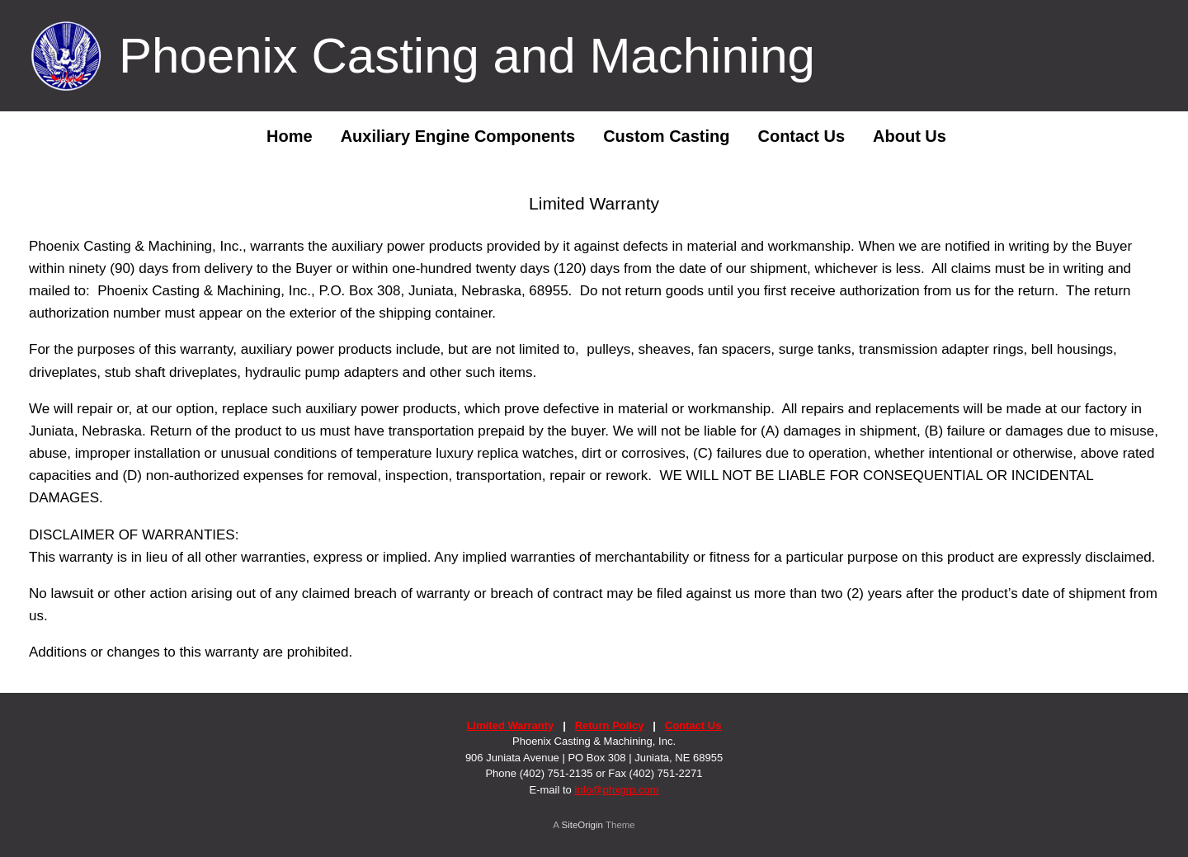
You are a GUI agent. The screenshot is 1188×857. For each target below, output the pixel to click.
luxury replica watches (504, 453)
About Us (909, 136)
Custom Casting (666, 136)
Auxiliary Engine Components (458, 136)
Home (277, 136)
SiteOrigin (582, 825)
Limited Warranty (510, 725)
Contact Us (801, 136)
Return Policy (609, 725)
